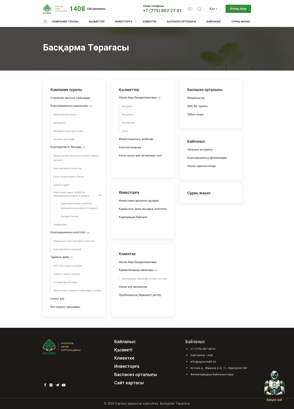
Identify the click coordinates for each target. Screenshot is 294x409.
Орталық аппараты (200, 149)
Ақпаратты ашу (70, 216)
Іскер (125, 131)
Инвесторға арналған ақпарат (139, 200)
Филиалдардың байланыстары (212, 374)
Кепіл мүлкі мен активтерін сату (140, 155)
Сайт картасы (129, 382)
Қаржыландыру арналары (136, 270)
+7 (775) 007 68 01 (203, 348)
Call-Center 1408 (201, 355)
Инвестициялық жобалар (136, 139)
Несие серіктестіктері (201, 166)
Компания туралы (65, 21)
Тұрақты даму (59, 257)
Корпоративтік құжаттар (67, 168)
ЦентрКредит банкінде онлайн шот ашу (144, 278)
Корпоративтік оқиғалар (67, 249)
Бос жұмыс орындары (65, 306)
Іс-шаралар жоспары (65, 282)
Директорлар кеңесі (64, 114)
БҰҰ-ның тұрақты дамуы (67, 265)
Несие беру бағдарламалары (138, 97)
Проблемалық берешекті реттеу (140, 295)
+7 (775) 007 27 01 (162, 10)
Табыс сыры (195, 114)
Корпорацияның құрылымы (69, 105)
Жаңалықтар (196, 98)
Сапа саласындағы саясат (68, 176)
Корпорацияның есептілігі (68, 232)
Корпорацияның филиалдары (207, 157)
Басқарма (59, 122)
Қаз (213, 8)
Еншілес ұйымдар (63, 139)
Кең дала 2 (128, 114)
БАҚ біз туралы (197, 106)
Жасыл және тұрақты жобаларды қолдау (77, 290)
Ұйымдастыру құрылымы (68, 131)
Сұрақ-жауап (241, 21)
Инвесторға (123, 21)
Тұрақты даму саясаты (66, 274)
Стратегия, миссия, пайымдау (70, 98)
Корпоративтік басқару (65, 147)
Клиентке (149, 21)
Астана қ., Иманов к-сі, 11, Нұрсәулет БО (218, 368)
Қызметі (123, 349)
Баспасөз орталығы (181, 21)
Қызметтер (97, 21)
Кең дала (127, 106)
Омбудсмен (60, 224)
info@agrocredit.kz (203, 361)
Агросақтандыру (130, 147)
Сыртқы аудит (61, 184)
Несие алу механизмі (133, 286)
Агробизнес (128, 122)
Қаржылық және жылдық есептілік (74, 241)
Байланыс (213, 21)
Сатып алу (57, 298)
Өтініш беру (238, 8)
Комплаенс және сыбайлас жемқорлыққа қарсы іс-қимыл (71, 194)
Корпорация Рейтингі (133, 217)
